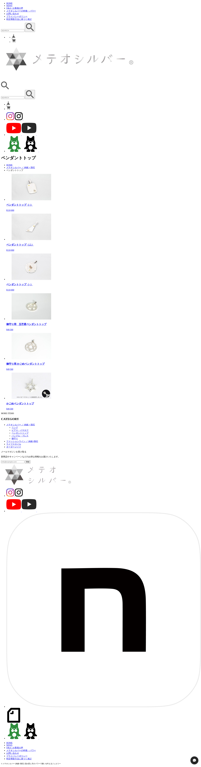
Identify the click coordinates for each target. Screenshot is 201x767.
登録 (27, 462)
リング (15, 427)
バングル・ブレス (20, 436)
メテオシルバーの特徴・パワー (21, 11)
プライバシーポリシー (16, 16)
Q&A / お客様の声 (14, 8)
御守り (15, 438)
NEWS (9, 5)
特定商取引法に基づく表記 (19, 19)
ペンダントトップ (20, 433)
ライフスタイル (13, 444)
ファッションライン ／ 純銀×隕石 (22, 441)
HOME (9, 3)
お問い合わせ (12, 14)
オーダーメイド (13, 447)
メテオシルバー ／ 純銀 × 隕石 (20, 167)
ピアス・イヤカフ (20, 430)
